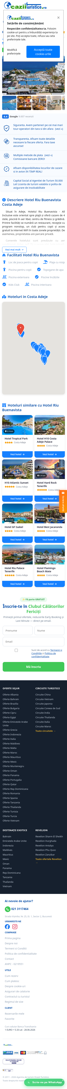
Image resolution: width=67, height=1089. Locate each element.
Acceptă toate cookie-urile (43, 52)
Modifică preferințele (14, 51)
